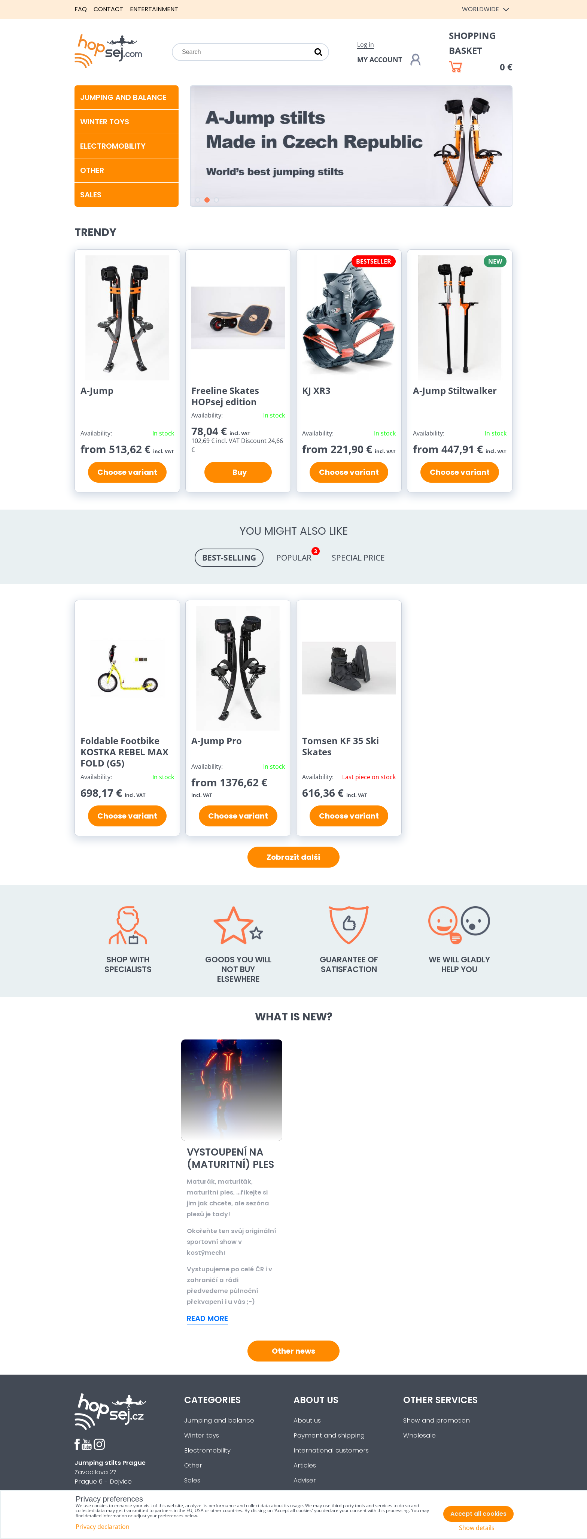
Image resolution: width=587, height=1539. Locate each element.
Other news (293, 1351)
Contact (108, 9)
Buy (238, 472)
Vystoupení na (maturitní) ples (342, 1158)
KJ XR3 (316, 390)
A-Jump (96, 390)
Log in (365, 44)
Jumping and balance (123, 97)
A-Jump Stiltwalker (455, 390)
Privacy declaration (103, 1527)
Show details (477, 1528)
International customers (331, 1450)
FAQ (80, 9)
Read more (207, 1318)
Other (92, 170)
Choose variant (127, 472)
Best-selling (229, 557)
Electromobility (113, 146)
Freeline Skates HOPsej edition (225, 396)
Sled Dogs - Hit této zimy (226, 1158)
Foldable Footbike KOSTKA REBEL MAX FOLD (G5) (124, 751)
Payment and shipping (329, 1435)
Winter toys (104, 121)
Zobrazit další (293, 857)
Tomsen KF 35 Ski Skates (340, 746)
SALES (90, 194)
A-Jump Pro (216, 740)
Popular (297, 556)
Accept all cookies (478, 1513)
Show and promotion (436, 1420)
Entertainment (154, 9)
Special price (358, 557)
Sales (192, 1480)
